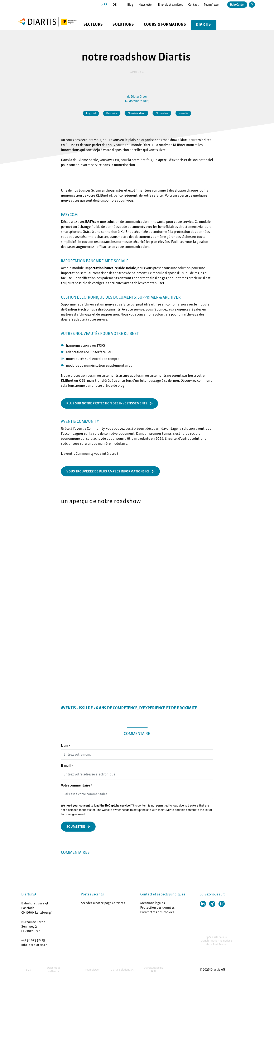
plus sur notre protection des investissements (106, 403)
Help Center (237, 4)
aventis (183, 113)
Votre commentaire (76, 785)
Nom (65, 746)
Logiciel (91, 113)
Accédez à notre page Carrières (103, 903)
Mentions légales (152, 903)
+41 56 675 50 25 (33, 940)
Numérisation (136, 113)
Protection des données (157, 907)
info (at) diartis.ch (34, 945)
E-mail (67, 765)
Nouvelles (162, 113)
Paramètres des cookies (157, 912)
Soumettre (75, 826)
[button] (203, 904)
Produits (111, 113)
